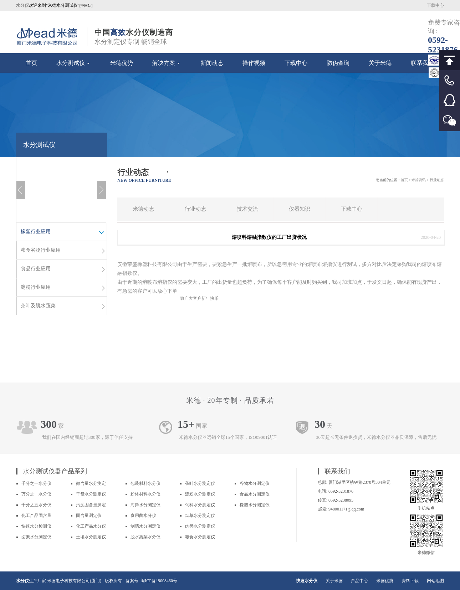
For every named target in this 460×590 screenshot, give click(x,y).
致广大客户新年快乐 (199, 298)
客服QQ (449, 101)
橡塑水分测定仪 (255, 504)
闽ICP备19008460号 (158, 580)
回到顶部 (449, 60)
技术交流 (247, 209)
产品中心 (359, 580)
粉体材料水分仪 (145, 494)
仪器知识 (299, 209)
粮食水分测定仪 (200, 536)
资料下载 (410, 580)
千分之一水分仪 (36, 483)
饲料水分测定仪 (200, 504)
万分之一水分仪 (36, 494)
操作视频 (253, 63)
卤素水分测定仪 (36, 536)
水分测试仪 (73, 63)
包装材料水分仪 (145, 483)
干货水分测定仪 (91, 494)
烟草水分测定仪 (200, 515)
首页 (31, 63)
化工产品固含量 (36, 515)
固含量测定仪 (89, 515)
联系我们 (422, 63)
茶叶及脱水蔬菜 (63, 306)
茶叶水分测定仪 (200, 483)
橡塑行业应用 (63, 232)
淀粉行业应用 (63, 288)
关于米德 (380, 63)
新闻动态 (211, 63)
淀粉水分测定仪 (200, 494)
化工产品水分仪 (91, 526)
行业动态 (195, 209)
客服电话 (449, 80)
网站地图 (435, 580)
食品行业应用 (63, 269)
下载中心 (435, 5)
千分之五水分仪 (36, 504)
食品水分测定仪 (255, 494)
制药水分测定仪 (145, 526)
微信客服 (449, 121)
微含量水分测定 (91, 483)
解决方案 (166, 63)
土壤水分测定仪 (91, 536)
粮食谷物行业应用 (63, 251)
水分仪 (22, 580)
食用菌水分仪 (143, 515)
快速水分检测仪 (36, 526)
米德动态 (143, 209)
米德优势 (121, 63)
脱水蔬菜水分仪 (145, 536)
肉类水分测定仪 (200, 526)
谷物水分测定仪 (255, 483)
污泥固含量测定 (91, 504)
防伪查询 (338, 63)
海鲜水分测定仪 (145, 504)
